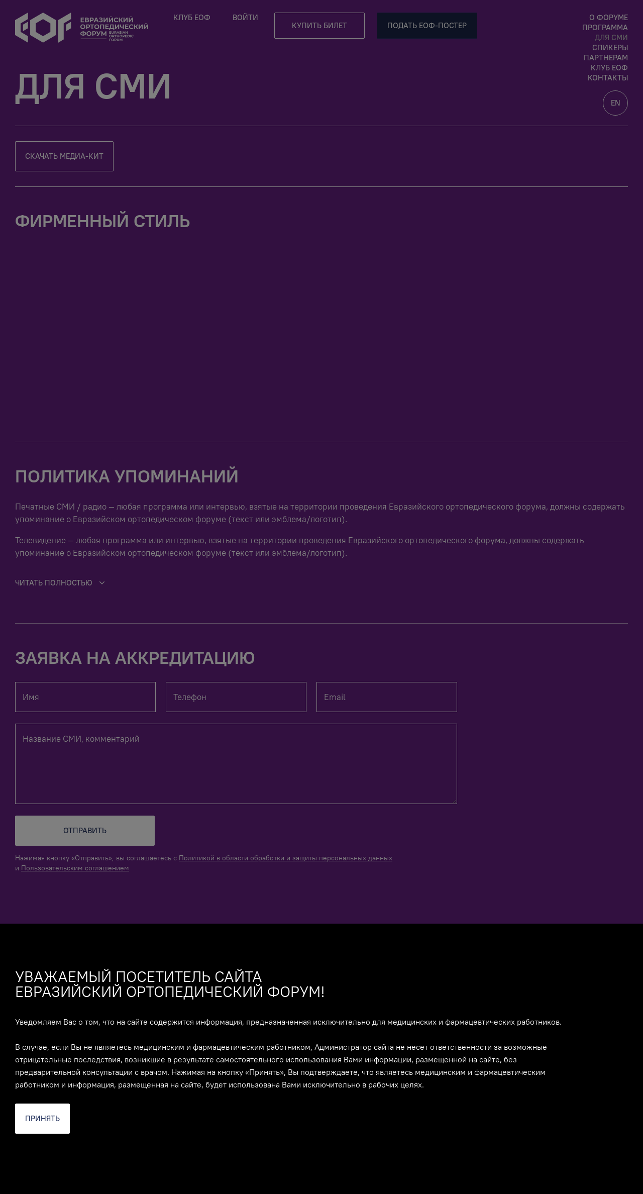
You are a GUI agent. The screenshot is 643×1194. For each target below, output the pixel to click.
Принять (42, 1118)
